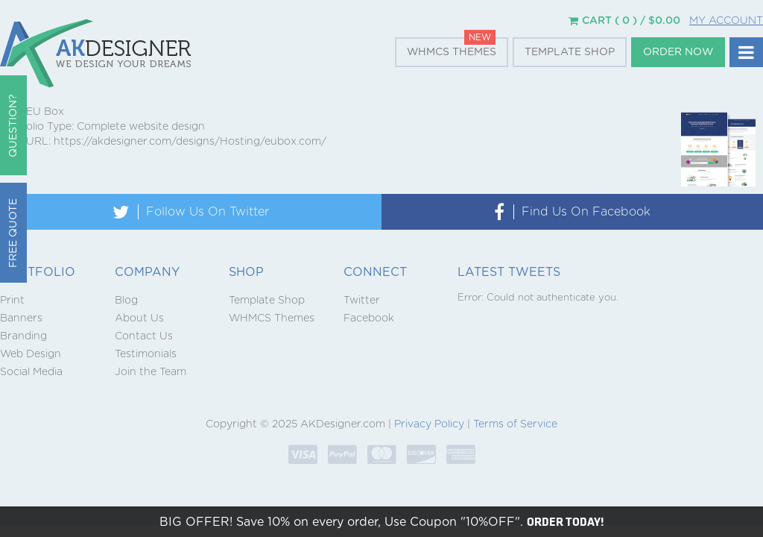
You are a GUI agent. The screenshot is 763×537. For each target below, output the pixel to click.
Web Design (30, 354)
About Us (139, 318)
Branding (23, 336)
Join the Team (150, 372)
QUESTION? (13, 125)
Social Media (31, 372)
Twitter (361, 300)
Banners (21, 318)
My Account (726, 21)
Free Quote (13, 233)
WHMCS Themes (451, 52)
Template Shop (570, 52)
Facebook (368, 318)
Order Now (678, 52)
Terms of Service (515, 424)
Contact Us (144, 336)
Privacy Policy (429, 424)
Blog (126, 300)
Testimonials (146, 354)
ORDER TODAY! (565, 521)
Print (12, 300)
